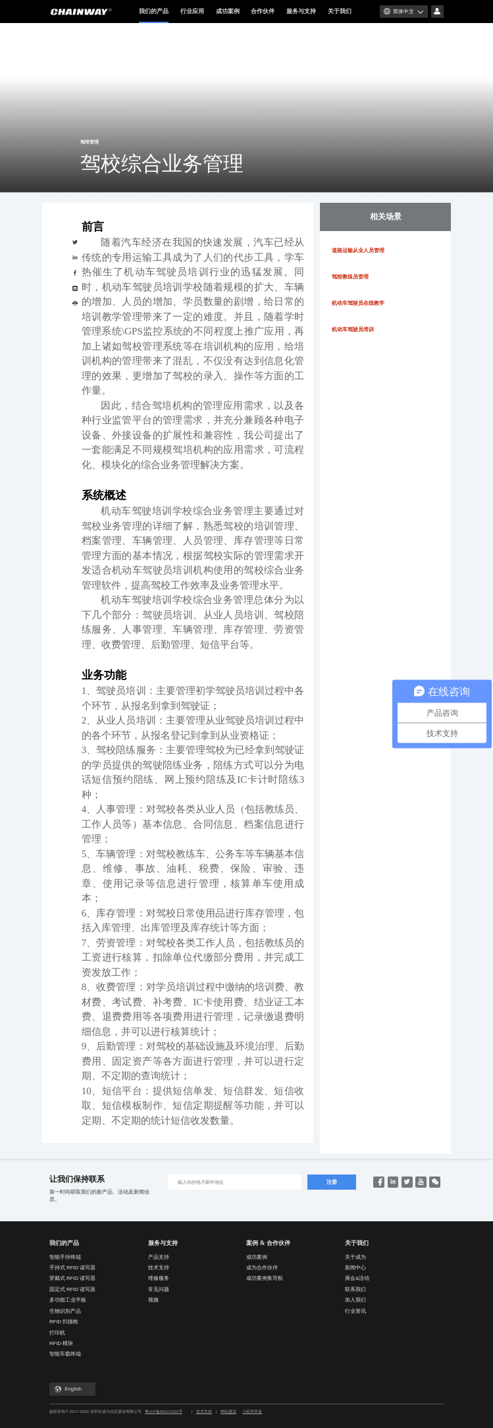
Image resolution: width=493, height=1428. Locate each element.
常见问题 (158, 1289)
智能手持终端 (65, 1257)
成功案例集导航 (264, 1278)
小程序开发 (252, 1411)
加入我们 (355, 1300)
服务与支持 (301, 11)
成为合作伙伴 (262, 1268)
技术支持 (158, 1268)
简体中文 (403, 11)
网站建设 (228, 1411)
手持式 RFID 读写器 (72, 1268)
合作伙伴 (262, 11)
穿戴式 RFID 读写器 (72, 1278)
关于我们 (339, 11)
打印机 (57, 1333)
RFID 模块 (61, 1343)
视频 (153, 1300)
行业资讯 (355, 1311)
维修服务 (158, 1278)
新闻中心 (355, 1268)
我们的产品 (154, 15)
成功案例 (228, 11)
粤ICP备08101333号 (163, 1411)
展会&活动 (357, 1278)
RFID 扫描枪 (63, 1322)
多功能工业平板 (67, 1300)
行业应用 (192, 11)
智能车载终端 (65, 1354)
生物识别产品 (65, 1311)
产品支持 (158, 1257)
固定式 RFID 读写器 (72, 1289)
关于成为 (355, 1257)
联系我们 (355, 1289)
